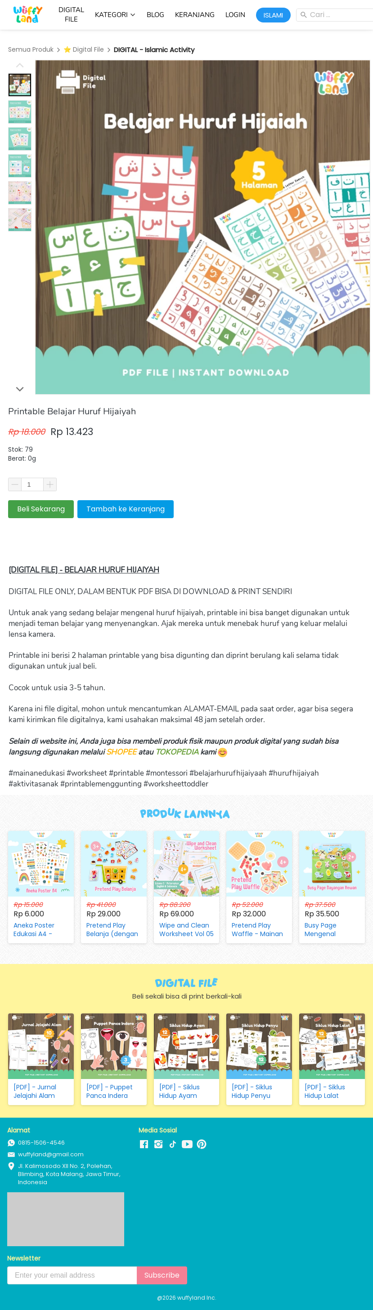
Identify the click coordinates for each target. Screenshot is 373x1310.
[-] (144, 1144)
